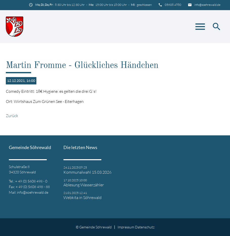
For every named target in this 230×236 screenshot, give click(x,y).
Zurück (12, 115)
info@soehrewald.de (207, 5)
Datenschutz (144, 227)
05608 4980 (173, 5)
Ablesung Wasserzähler (83, 185)
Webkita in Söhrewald (82, 197)
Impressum (126, 227)
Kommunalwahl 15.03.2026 (87, 172)
